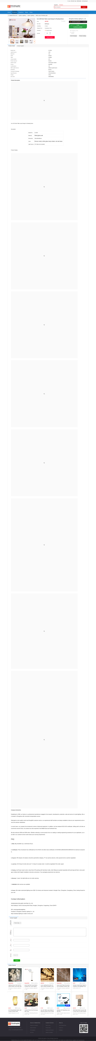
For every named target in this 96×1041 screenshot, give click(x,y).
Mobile (80, 1)
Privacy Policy (48, 1027)
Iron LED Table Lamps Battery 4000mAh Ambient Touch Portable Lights (47, 1011)
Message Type (10, 923)
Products (61, 4)
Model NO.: (13, 50)
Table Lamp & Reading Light (41, 15)
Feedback (61, 1030)
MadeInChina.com (13, 15)
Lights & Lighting (22, 15)
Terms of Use (48, 1025)
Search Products (33, 1027)
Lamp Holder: (14, 59)
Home (9, 12)
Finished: (13, 69)
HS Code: (13, 76)
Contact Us (61, 1027)
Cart (70, 1)
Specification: (14, 73)
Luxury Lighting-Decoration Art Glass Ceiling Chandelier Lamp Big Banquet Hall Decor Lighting (47, 986)
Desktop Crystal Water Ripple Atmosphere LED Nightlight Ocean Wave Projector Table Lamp (79, 986)
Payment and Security (49, 1030)
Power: (12, 64)
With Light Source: (15, 67)
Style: (12, 55)
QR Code (74, 1)
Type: (12, 57)
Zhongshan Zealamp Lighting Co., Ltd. (77, 18)
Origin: (12, 74)
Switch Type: (13, 62)
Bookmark (85, 1)
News (26, 12)
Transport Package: (15, 71)
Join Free (31, 1032)
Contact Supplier (20, 45)
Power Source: (14, 60)
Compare (63, 21)
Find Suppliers (32, 1030)
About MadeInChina (62, 1025)
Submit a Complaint (49, 1032)
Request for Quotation (34, 1025)
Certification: (13, 66)
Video (31, 12)
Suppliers (56, 4)
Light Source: (14, 52)
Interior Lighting (31, 15)
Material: (13, 53)
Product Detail (11, 45)
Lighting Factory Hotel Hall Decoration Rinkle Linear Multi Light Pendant (14, 986)
